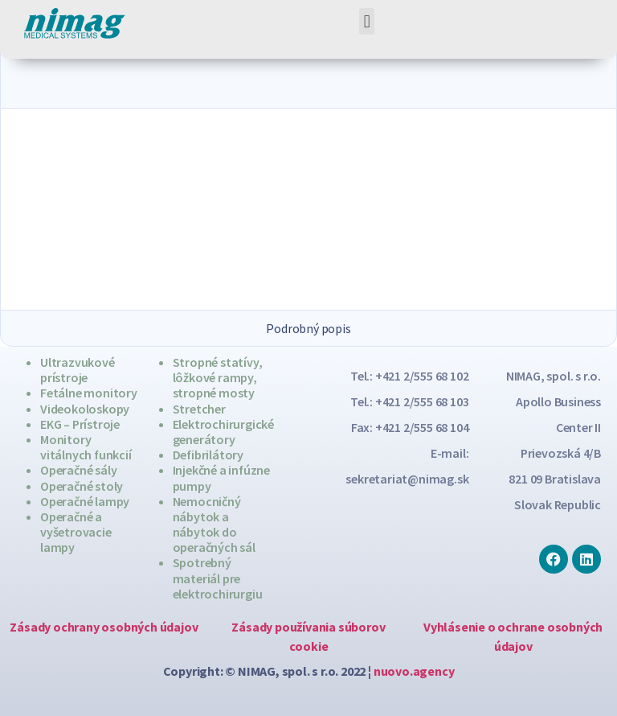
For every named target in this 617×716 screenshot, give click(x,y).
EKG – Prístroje (80, 424)
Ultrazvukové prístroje (77, 369)
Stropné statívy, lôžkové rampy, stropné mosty (218, 377)
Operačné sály (78, 470)
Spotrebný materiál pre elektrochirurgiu (218, 577)
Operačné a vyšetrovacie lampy (76, 531)
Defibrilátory (208, 454)
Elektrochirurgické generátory (223, 431)
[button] (366, 21)
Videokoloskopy (84, 409)
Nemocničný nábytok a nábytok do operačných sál (214, 524)
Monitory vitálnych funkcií (86, 447)
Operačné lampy (84, 501)
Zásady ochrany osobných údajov (104, 627)
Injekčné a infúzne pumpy (221, 477)
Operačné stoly (81, 486)
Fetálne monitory (88, 393)
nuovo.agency (414, 671)
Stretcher (199, 409)
